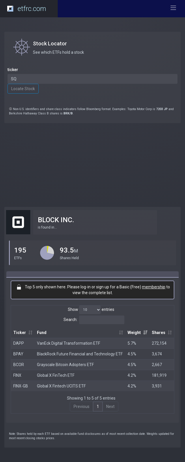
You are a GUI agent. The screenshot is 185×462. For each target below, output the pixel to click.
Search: (93, 320)
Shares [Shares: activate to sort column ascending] (158, 332)
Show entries (91, 309)
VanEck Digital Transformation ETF (68, 343)
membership (153, 287)
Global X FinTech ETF (55, 375)
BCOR (18, 364)
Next (110, 406)
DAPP (18, 343)
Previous (81, 406)
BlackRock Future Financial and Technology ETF (80, 354)
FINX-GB (20, 386)
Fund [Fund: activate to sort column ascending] (41, 332)
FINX (17, 375)
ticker (13, 69)
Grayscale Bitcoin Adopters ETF (65, 364)
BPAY (18, 354)
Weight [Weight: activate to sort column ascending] (134, 332)
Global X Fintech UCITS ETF (61, 386)
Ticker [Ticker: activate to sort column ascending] (19, 332)
